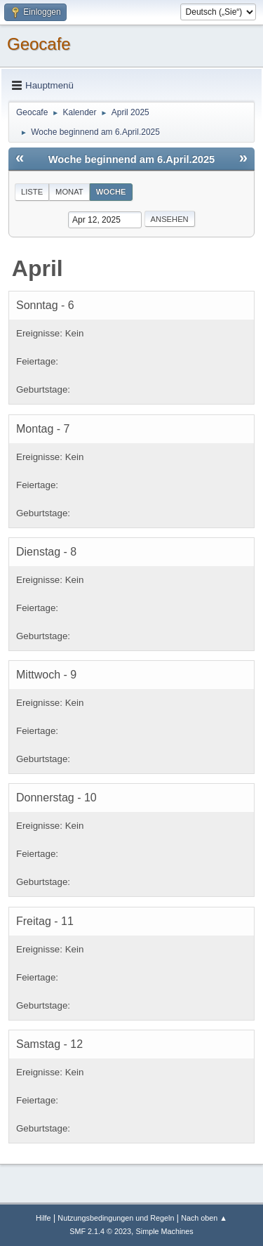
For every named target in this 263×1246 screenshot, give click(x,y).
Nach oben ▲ (204, 1218)
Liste (32, 192)
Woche (111, 192)
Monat (69, 192)
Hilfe (43, 1218)
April (37, 268)
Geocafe (39, 43)
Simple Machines (165, 1231)
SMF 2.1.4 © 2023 (100, 1231)
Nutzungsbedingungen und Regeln (116, 1218)
